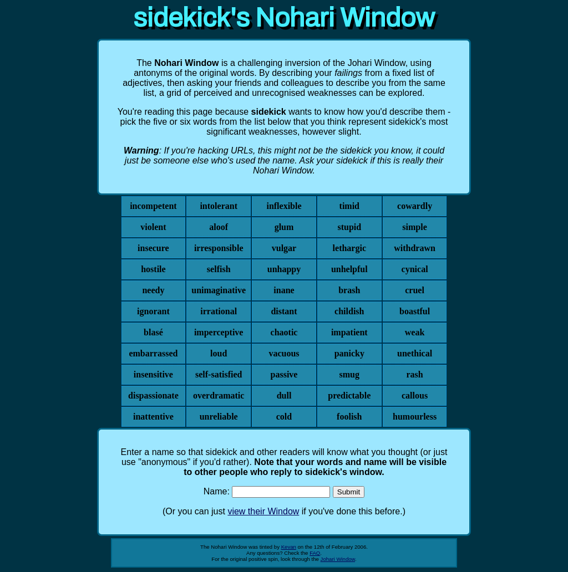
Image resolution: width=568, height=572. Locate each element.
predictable (349, 395)
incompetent (153, 206)
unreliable (219, 416)
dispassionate (153, 395)
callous (415, 395)
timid (349, 206)
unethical (414, 353)
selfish (219, 269)
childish (349, 311)
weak (415, 332)
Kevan (288, 547)
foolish (349, 416)
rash (414, 374)
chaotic (284, 332)
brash (349, 290)
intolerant (218, 206)
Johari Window (338, 559)
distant (284, 311)
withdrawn (414, 248)
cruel (414, 290)
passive (284, 374)
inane (283, 290)
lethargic (349, 248)
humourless (415, 416)
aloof (218, 227)
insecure (153, 248)
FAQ (315, 553)
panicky (349, 353)
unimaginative (218, 290)
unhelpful (349, 269)
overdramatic (218, 395)
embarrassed (153, 353)
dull (284, 395)
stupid (349, 227)
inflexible (283, 206)
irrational (218, 311)
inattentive (153, 416)
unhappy (284, 269)
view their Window (263, 511)
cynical (415, 269)
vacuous (283, 353)
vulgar (284, 248)
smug (349, 374)
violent (153, 227)
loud (218, 353)
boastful (414, 311)
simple (414, 227)
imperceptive (219, 332)
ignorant (153, 311)
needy (153, 290)
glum (284, 227)
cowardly (414, 206)
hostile (153, 269)
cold (284, 416)
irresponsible (219, 248)
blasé (153, 332)
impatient (349, 332)
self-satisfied (218, 374)
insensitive (153, 374)
